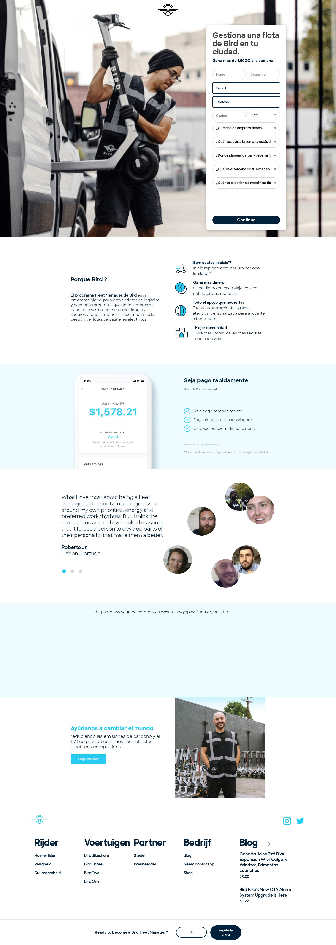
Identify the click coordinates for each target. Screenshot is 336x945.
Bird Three (93, 864)
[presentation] (247, 202)
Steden (140, 855)
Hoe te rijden (46, 855)
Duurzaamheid (48, 872)
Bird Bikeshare (96, 855)
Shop (188, 872)
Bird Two (91, 872)
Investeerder (145, 864)
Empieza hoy (88, 759)
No (191, 932)
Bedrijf (197, 842)
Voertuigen (106, 842)
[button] (64, 571)
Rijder (47, 842)
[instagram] (287, 822)
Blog (187, 855)
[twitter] (300, 822)
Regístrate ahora (226, 932)
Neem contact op (199, 864)
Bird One (92, 881)
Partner (150, 842)
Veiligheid (43, 864)
